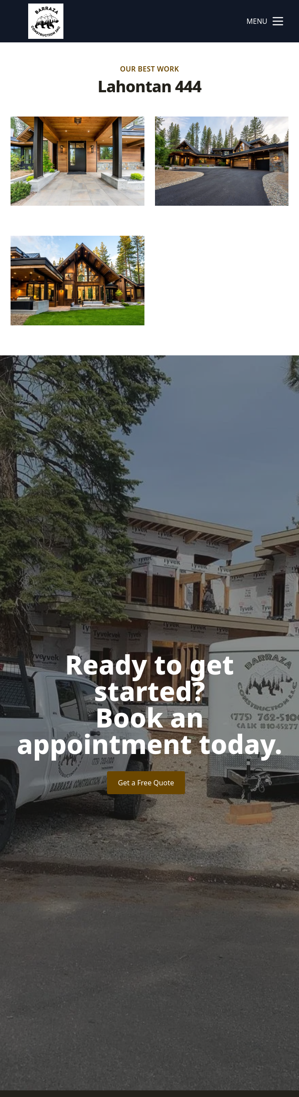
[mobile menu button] (277, 21)
